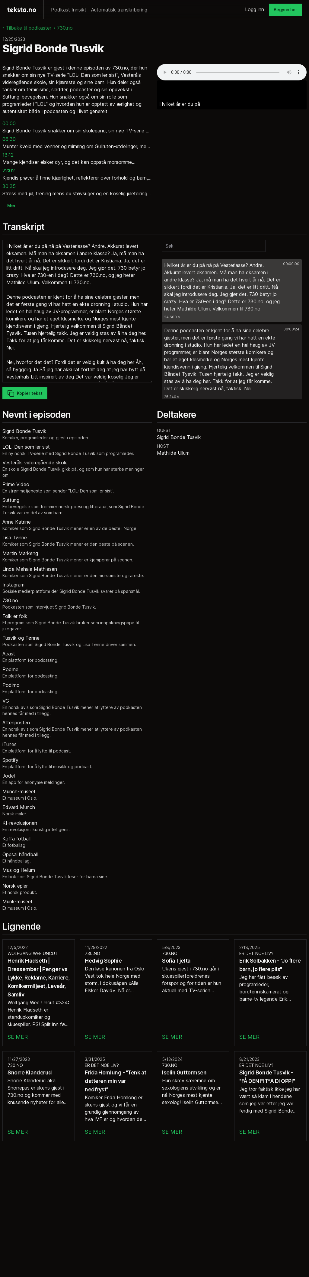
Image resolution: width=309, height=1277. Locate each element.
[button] (231, 291)
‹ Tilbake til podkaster (26, 28)
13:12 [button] (8, 155)
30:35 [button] (9, 186)
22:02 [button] (8, 170)
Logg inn (254, 9)
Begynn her (285, 9)
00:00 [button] (9, 123)
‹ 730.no (63, 28)
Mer (11, 205)
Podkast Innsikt (68, 10)
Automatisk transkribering (119, 10)
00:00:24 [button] (291, 329)
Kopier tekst (25, 393)
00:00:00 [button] (291, 264)
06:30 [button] (9, 139)
